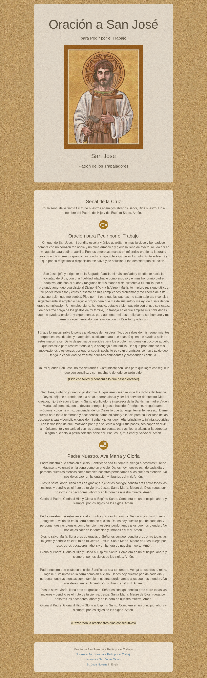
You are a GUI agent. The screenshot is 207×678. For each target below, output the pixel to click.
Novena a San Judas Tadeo (104, 659)
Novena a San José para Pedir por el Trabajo (103, 654)
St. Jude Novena (97, 664)
